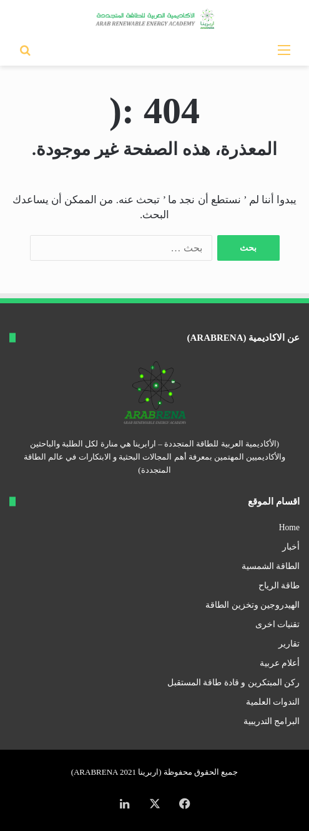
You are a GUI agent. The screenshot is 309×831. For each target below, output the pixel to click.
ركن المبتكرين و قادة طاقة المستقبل (233, 682)
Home (289, 527)
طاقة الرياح (279, 585)
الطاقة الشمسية (271, 566)
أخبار (291, 546)
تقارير (289, 643)
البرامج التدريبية (271, 721)
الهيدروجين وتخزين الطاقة (252, 605)
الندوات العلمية (273, 702)
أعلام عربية (280, 663)
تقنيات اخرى (277, 624)
